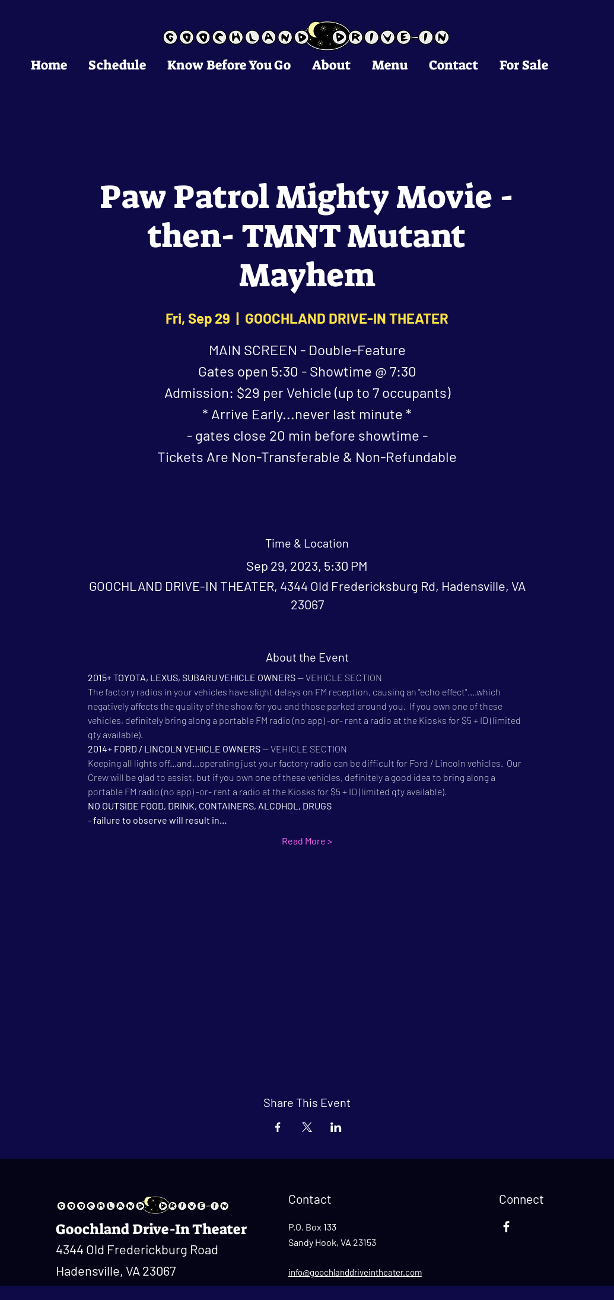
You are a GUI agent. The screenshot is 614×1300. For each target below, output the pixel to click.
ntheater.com (396, 1272)
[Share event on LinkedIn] (336, 1127)
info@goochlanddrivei (329, 1272)
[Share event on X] (307, 1127)
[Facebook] (506, 1226)
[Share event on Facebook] (278, 1127)
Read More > (307, 840)
